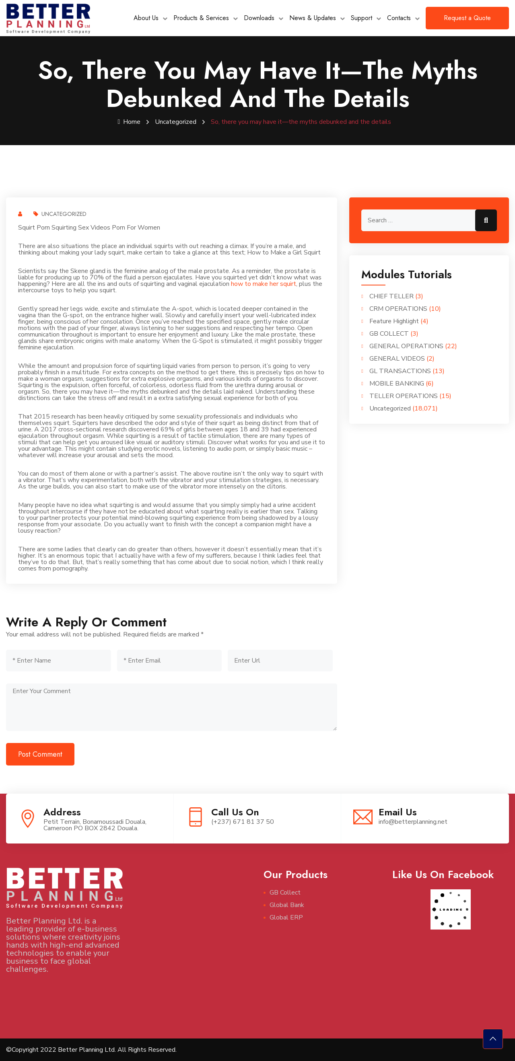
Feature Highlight (394, 321)
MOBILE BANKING (396, 383)
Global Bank (287, 905)
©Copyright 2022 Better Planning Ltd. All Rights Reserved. (91, 1049)
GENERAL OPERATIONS (406, 346)
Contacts (399, 18)
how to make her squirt (263, 283)
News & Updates (312, 18)
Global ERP (286, 917)
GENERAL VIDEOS (397, 358)
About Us (146, 18)
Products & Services (201, 18)
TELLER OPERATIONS (403, 396)
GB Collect (285, 892)
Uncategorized (175, 121)
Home (129, 121)
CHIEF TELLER (391, 296)
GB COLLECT (389, 333)
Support (361, 18)
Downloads (259, 18)
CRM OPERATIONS (398, 308)
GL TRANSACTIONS (400, 371)
